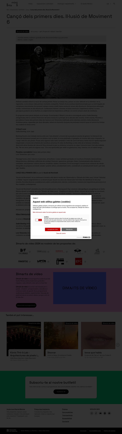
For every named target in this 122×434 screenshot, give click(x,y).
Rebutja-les (69, 229)
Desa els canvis (61, 233)
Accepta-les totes (53, 229)
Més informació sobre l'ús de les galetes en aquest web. (49, 212)
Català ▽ (35, 198)
